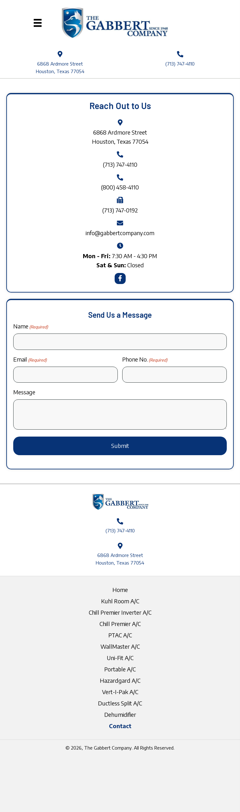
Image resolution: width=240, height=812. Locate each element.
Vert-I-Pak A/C (120, 691)
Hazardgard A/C (120, 680)
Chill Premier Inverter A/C (120, 612)
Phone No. (144, 359)
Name (30, 326)
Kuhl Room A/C (120, 601)
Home (120, 589)
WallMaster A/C (120, 646)
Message (24, 392)
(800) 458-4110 (120, 187)
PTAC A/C (120, 635)
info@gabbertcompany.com (120, 232)
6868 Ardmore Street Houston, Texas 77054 (120, 559)
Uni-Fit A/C (120, 657)
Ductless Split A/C (120, 703)
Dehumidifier (120, 714)
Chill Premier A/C (120, 623)
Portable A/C (120, 669)
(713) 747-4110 (180, 64)
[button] (120, 278)
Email (30, 359)
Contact (120, 725)
